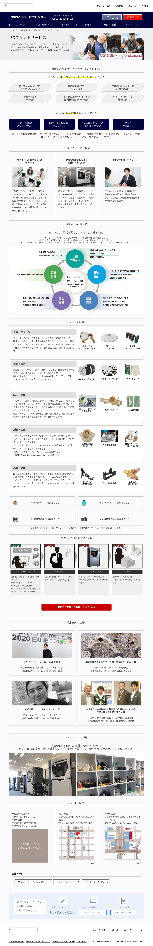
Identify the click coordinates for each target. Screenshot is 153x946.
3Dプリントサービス (29, 30)
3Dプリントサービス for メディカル (33, 882)
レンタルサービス (66, 882)
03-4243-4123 (62, 912)
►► (76, 607)
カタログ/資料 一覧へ (124, 912)
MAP (93, 863)
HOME (14, 30)
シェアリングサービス (95, 882)
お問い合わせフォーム (93, 912)
